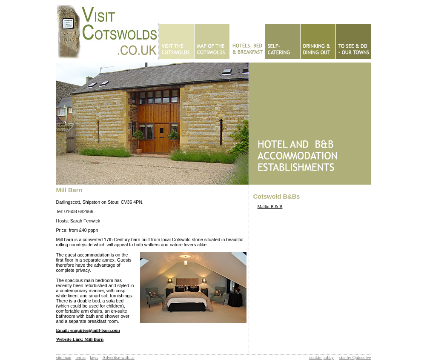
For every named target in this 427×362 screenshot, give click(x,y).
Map (211, 41)
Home (176, 41)
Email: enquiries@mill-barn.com (88, 330)
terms (80, 357)
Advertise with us (119, 357)
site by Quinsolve (355, 357)
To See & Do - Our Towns (353, 41)
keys (94, 357)
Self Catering (282, 41)
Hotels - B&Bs (247, 41)
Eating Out (317, 41)
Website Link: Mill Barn (80, 339)
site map (64, 357)
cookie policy (321, 357)
